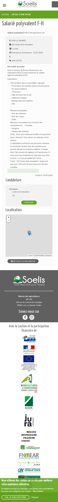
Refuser (35, 497)
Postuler (29, 202)
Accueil (5, 14)
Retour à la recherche (23, 261)
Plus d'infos (38, 491)
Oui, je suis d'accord (15, 497)
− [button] (8, 220)
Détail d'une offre (21, 14)
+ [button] (8, 217)
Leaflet (30, 255)
